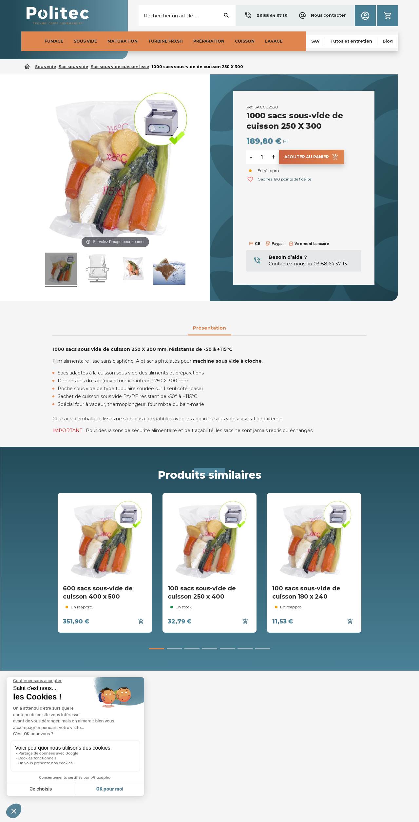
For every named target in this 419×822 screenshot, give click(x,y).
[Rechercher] (187, 16)
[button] (265, 15)
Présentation (209, 328)
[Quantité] (262, 157)
